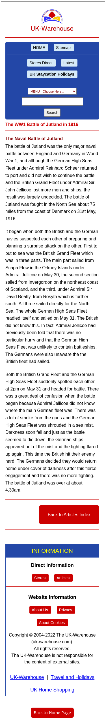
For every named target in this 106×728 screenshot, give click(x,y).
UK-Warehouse (27, 677)
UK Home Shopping (52, 690)
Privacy (65, 610)
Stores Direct (40, 63)
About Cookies (52, 622)
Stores (40, 578)
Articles (63, 578)
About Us (40, 610)
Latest (68, 63)
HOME (39, 47)
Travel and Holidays (72, 677)
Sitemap (63, 47)
